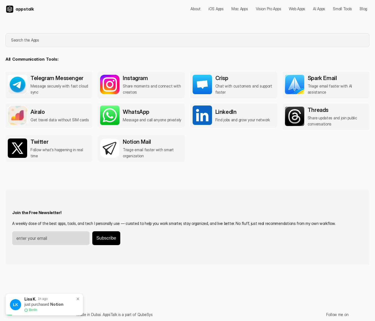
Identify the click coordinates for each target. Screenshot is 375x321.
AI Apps (319, 8)
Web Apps (297, 8)
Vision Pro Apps (268, 8)
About (195, 8)
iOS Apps (216, 8)
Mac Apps (239, 8)
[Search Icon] (187, 40)
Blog (363, 8)
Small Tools (342, 8)
